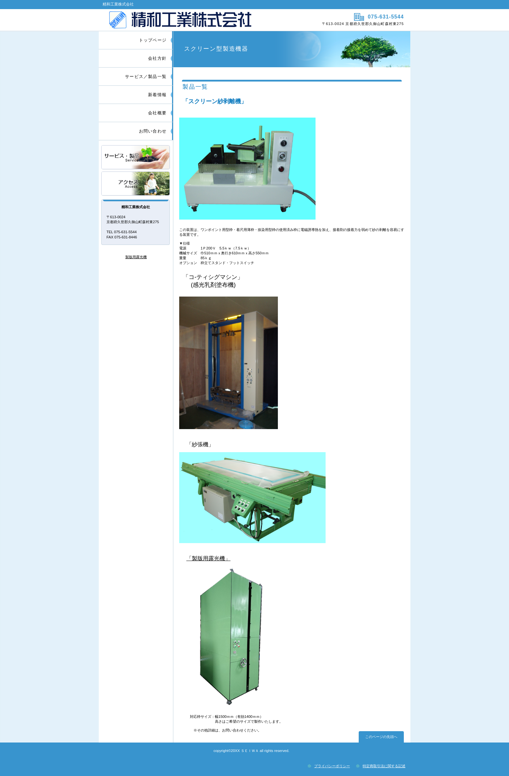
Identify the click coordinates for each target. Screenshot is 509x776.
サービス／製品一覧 (136, 157)
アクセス (136, 184)
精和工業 (175, 20)
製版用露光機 (136, 257)
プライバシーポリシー (332, 766)
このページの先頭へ (381, 737)
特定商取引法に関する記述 (384, 766)
